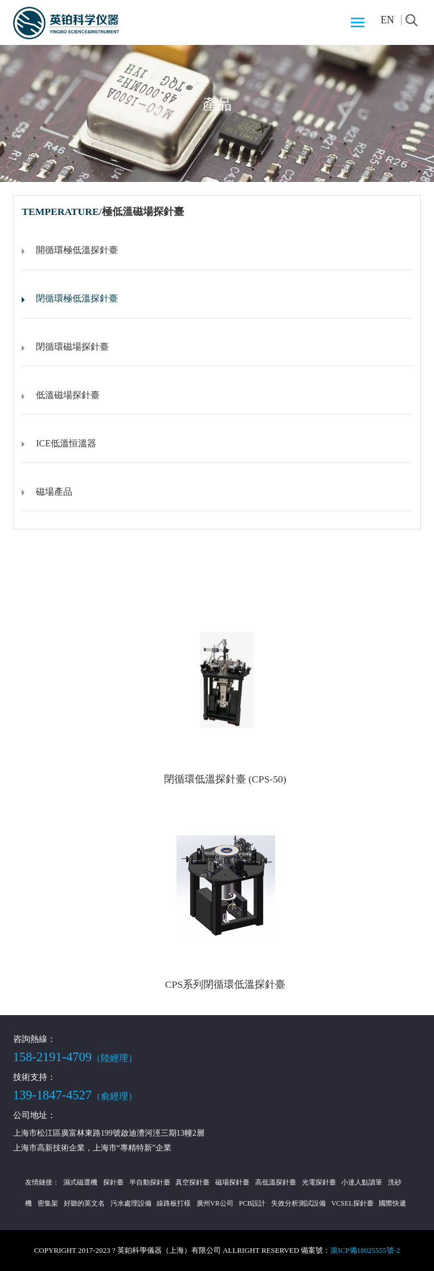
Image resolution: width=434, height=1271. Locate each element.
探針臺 (113, 1182)
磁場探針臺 (232, 1182)
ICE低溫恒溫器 (66, 443)
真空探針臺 (192, 1182)
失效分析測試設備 (298, 1203)
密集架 (48, 1203)
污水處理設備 (131, 1203)
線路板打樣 (174, 1203)
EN (387, 20)
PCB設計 (252, 1203)
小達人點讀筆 (361, 1182)
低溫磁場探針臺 (68, 395)
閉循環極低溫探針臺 (77, 298)
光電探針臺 (319, 1182)
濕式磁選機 (80, 1182)
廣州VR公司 (215, 1203)
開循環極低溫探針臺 (77, 250)
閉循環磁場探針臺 (72, 346)
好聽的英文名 (84, 1203)
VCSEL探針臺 (352, 1203)
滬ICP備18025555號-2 (365, 1250)
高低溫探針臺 (275, 1182)
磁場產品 (54, 491)
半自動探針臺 (149, 1182)
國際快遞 (392, 1203)
